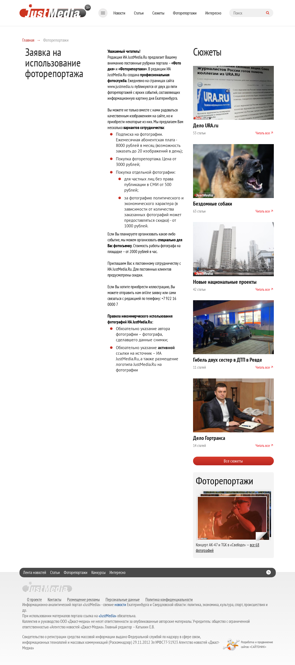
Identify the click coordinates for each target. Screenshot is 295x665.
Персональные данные (123, 599)
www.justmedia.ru (121, 86)
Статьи (139, 13)
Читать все (262, 133)
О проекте (34, 599)
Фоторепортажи (185, 13)
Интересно (213, 13)
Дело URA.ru (205, 125)
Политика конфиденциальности (169, 599)
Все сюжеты (233, 461)
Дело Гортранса (209, 438)
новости (120, 604)
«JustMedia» (107, 615)
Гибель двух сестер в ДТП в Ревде (227, 360)
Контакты (54, 599)
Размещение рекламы (83, 599)
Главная (28, 40)
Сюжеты (158, 13)
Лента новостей (34, 572)
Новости (119, 13)
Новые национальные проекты (225, 282)
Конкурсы (98, 572)
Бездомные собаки (212, 203)
